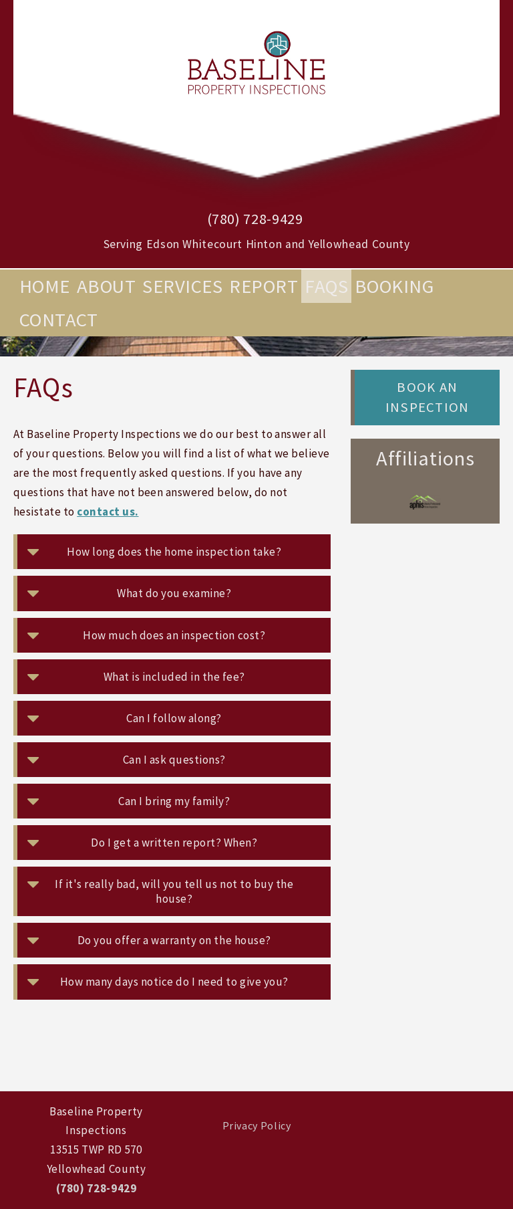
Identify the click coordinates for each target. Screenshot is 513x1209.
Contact (58, 320)
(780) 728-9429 (255, 218)
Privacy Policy (256, 1125)
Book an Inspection (427, 397)
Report (263, 286)
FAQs (326, 286)
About (106, 286)
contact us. (107, 511)
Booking (394, 286)
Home (44, 286)
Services (182, 286)
